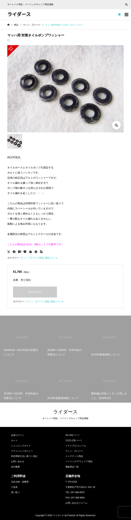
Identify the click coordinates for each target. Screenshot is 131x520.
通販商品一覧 (72, 467)
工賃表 (14, 487)
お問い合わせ (17, 461)
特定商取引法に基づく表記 (24, 456)
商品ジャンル (51, 258)
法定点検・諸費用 (20, 482)
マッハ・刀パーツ (29, 258)
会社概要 (15, 467)
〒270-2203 (71, 482)
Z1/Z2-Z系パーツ (73, 440)
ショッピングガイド (21, 445)
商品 (41, 258)
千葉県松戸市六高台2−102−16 (80, 487)
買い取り (15, 492)
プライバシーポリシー (22, 451)
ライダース (19, 14)
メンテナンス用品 (74, 456)
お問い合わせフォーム (76, 503)
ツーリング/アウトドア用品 (78, 461)
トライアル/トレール (75, 445)
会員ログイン (17, 435)
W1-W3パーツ (72, 435)
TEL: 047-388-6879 (74, 492)
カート (14, 440)
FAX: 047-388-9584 (74, 497)
